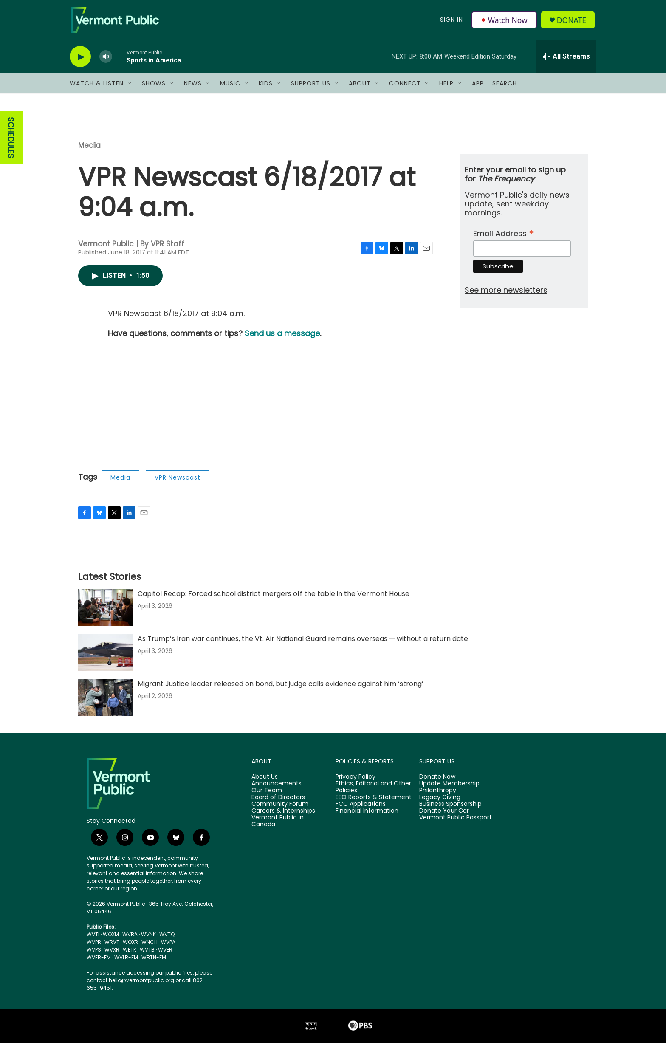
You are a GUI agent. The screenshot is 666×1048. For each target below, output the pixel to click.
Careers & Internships (283, 816)
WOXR (130, 947)
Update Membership (449, 788)
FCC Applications (361, 809)
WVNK (148, 939)
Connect (405, 88)
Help (446, 88)
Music (230, 88)
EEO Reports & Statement (374, 802)
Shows (154, 88)
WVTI (93, 939)
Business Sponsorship (450, 809)
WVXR (111, 954)
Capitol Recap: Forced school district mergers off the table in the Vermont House (273, 599)
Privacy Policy (355, 782)
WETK (129, 954)
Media (89, 150)
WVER (165, 954)
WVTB (147, 954)
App (478, 88)
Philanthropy (437, 795)
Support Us (310, 88)
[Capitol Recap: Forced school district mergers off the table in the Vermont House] (105, 612)
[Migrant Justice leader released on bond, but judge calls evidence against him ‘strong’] (105, 702)
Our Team (266, 795)
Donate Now (437, 782)
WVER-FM (99, 962)
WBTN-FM (153, 962)
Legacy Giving (439, 802)
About (360, 88)
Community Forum (279, 809)
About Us (264, 782)
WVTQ (167, 939)
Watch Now (504, 22)
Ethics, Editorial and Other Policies (373, 792)
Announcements (276, 788)
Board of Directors (278, 802)
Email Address (503, 238)
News (193, 88)
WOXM (111, 939)
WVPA (168, 947)
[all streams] (566, 62)
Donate (573, 22)
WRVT (111, 947)
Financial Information (367, 816)
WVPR (94, 947)
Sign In (451, 22)
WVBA (130, 939)
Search (504, 88)
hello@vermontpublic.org (141, 985)
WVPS (94, 954)
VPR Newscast (177, 482)
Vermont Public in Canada (277, 826)
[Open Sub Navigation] (130, 88)
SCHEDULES (11, 143)
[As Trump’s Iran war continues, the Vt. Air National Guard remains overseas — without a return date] (105, 657)
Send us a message (282, 338)
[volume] (106, 61)
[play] (80, 62)
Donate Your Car (444, 816)
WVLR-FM (126, 962)
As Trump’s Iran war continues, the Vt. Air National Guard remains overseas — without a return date (303, 644)
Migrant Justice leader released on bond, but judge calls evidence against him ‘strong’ (280, 689)
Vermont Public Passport (455, 822)
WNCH (149, 947)
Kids (266, 88)
